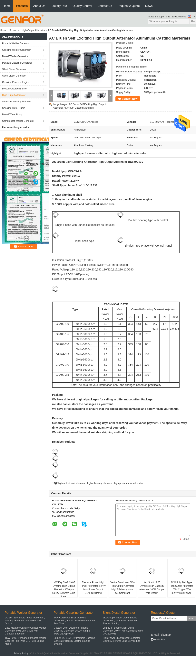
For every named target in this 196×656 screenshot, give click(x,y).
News (149, 5)
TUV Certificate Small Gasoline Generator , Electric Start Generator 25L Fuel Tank (74, 620)
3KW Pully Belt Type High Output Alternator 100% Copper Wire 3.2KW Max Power (181, 587)
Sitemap (166, 634)
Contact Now (129, 98)
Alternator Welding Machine (16, 101)
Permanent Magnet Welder (16, 127)
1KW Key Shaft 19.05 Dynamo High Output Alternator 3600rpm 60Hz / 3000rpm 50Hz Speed (63, 589)
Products (22, 5)
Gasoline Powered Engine (15, 82)
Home (7, 5)
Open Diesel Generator (14, 75)
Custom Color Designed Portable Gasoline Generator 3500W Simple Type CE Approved (72, 630)
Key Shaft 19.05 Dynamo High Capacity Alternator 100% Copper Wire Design (152, 587)
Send (191, 618)
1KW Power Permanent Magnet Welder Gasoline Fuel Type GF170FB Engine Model (25, 641)
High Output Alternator (33, 30)
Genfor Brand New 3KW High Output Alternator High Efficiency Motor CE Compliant (122, 587)
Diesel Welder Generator (15, 56)
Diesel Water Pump (12, 114)
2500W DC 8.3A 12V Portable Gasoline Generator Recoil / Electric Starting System (74, 641)
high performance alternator (128, 483)
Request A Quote (128, 5)
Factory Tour (59, 5)
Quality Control (82, 5)
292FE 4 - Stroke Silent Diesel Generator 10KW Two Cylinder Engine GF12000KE (123, 630)
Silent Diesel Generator (14, 69)
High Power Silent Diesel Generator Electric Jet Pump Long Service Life (121, 639)
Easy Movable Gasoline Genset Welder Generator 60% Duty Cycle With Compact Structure (25, 630)
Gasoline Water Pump (13, 108)
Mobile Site (158, 639)
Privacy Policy (21, 653)
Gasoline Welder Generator (16, 50)
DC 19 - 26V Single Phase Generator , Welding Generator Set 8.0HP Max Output (25, 620)
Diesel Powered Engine (14, 88)
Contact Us (104, 5)
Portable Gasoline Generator (17, 62)
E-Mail (155, 634)
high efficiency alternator (100, 483)
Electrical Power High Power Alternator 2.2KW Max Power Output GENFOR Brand (93, 587)
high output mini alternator (72, 483)
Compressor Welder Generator (18, 121)
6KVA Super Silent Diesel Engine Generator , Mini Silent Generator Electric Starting (120, 620)
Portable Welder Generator (16, 43)
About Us (39, 5)
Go (193, 21)
